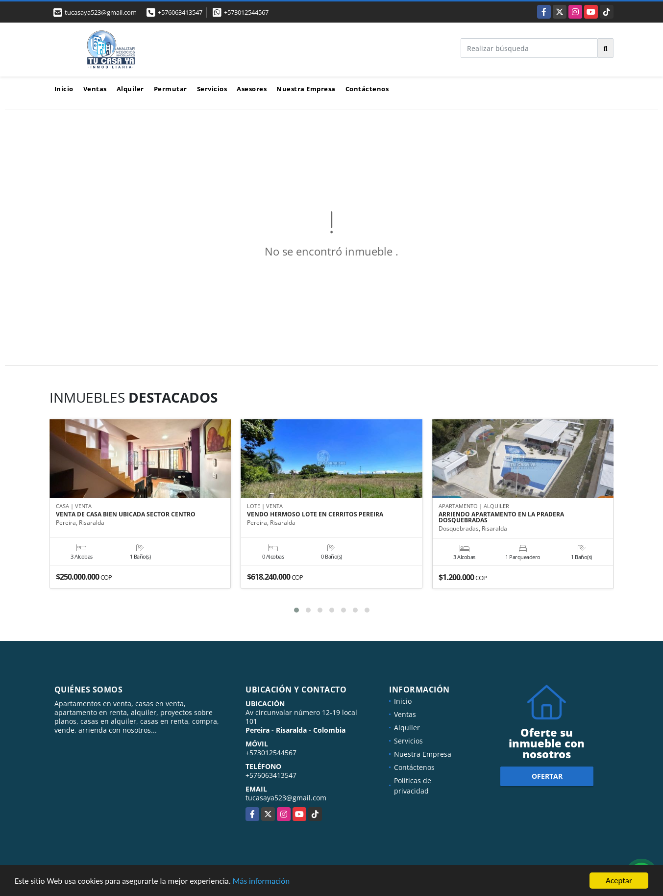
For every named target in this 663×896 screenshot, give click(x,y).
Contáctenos (367, 88)
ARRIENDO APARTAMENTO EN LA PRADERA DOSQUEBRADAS (501, 517)
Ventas (95, 88)
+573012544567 (246, 12)
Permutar (170, 88)
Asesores (252, 88)
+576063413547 (180, 12)
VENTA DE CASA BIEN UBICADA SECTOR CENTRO (126, 514)
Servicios (212, 88)
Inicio (64, 88)
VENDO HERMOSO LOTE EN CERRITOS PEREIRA (315, 514)
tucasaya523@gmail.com (286, 797)
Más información (261, 881)
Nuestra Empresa (306, 88)
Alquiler (130, 88)
